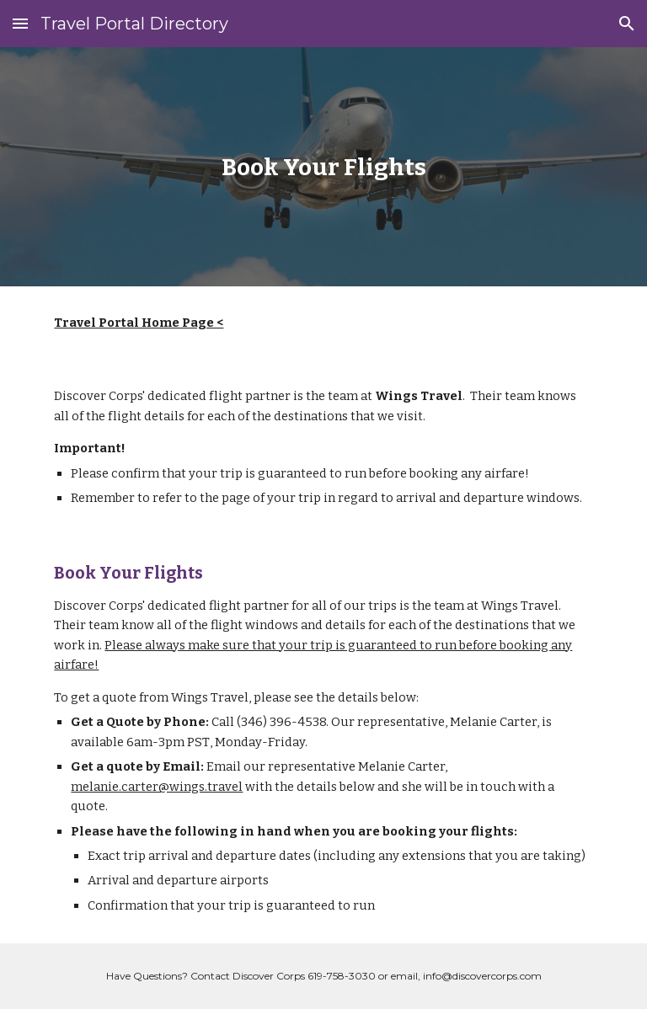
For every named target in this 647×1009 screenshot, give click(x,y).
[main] (323, 167)
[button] (20, 23)
